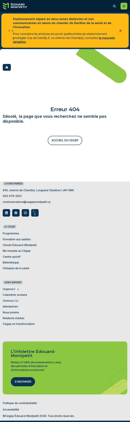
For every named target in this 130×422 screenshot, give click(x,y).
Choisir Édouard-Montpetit (20, 245)
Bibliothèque (11, 262)
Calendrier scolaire (15, 294)
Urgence (10, 289)
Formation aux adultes (17, 239)
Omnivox (10, 300)
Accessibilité (11, 409)
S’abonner (23, 381)
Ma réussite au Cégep (17, 250)
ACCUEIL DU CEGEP (65, 140)
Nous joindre (11, 312)
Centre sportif (11, 256)
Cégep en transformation (19, 324)
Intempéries (10, 306)
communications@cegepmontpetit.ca (26, 202)
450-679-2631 (12, 196)
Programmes (11, 233)
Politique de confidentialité (20, 403)
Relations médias (13, 318)
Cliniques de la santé (16, 268)
